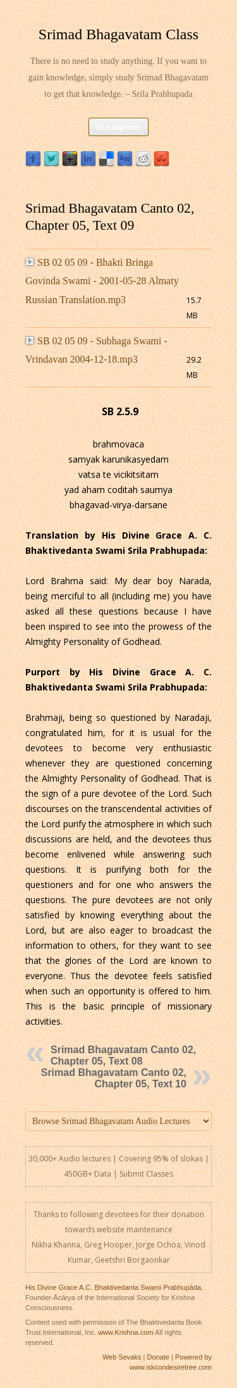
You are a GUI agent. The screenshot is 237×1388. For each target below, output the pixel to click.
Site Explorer (118, 127)
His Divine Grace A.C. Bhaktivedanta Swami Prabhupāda (113, 1287)
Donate (158, 1357)
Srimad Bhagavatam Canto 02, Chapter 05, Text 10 (113, 1078)
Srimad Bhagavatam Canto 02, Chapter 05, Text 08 (123, 1055)
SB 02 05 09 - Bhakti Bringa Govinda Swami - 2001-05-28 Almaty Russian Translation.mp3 (102, 281)
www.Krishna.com (125, 1332)
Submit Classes (146, 1173)
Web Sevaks (122, 1357)
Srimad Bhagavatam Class (118, 34)
